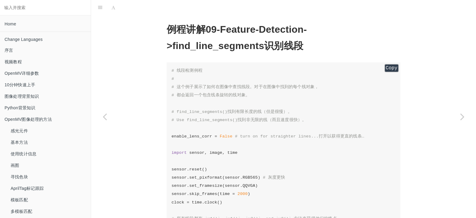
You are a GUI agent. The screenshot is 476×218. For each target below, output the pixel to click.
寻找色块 (19, 176)
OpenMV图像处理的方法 (28, 119)
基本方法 (19, 142)
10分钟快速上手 (20, 84)
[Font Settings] (113, 7)
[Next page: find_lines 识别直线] (462, 116)
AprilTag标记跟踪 (27, 188)
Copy (391, 68)
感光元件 (19, 130)
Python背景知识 (20, 107)
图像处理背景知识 (22, 96)
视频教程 (13, 61)
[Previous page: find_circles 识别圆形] (104, 116)
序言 (9, 50)
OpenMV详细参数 (22, 73)
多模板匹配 (21, 211)
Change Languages (23, 39)
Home (10, 23)
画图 (15, 165)
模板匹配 (19, 199)
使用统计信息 (23, 153)
